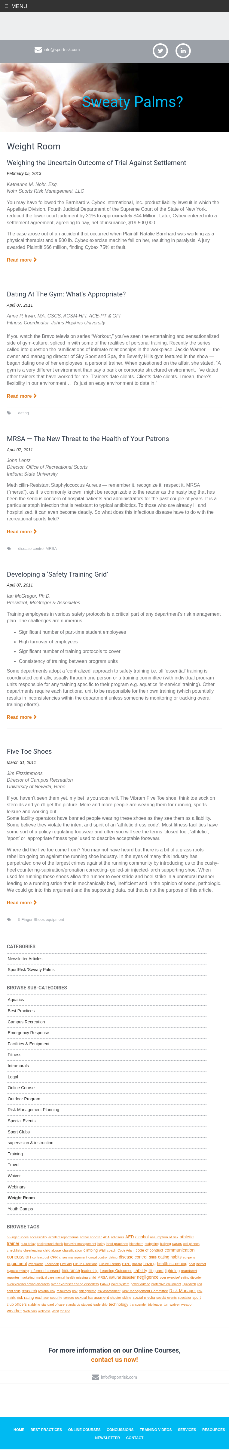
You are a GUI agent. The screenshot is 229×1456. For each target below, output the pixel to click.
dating (23, 419)
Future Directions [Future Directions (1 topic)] (85, 1271)
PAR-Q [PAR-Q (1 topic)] (105, 1291)
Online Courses (84, 1437)
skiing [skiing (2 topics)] (126, 1304)
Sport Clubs (19, 1138)
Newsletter (107, 1445)
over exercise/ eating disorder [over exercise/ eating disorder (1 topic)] (181, 1284)
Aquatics (16, 1006)
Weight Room (21, 1204)
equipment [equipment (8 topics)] (17, 1270)
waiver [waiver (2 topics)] (175, 1311)
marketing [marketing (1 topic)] (27, 1284)
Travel (13, 1171)
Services (187, 1437)
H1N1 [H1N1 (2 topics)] (126, 1271)
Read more (19, 266)
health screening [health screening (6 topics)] (172, 1270)
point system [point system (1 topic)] (120, 1291)
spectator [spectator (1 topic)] (184, 1304)
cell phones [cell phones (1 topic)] (191, 1250)
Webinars (17, 1193)
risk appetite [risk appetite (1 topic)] (87, 1297)
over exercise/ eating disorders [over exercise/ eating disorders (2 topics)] (75, 1291)
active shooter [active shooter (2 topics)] (91, 1244)
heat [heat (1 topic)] (192, 1271)
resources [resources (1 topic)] (63, 1297)
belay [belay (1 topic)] (101, 1250)
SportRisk (114, 27)
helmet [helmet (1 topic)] (201, 1271)
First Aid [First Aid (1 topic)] (66, 1271)
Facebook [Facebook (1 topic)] (52, 1271)
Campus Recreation (26, 1028)
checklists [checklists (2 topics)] (14, 1257)
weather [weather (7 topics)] (14, 1317)
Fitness (14, 1061)
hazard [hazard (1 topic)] (137, 1271)
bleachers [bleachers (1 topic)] (136, 1250)
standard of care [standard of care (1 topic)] (53, 1311)
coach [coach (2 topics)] (111, 1257)
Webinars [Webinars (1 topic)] (30, 1318)
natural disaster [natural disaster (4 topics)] (122, 1284)
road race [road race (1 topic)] (42, 1304)
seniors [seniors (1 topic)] (68, 1304)
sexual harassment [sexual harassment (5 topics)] (92, 1304)
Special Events (22, 1127)
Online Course (21, 1094)
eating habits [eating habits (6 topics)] (170, 1263)
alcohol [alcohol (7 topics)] (142, 1243)
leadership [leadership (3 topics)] (89, 1277)
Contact (135, 1445)
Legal (13, 1083)
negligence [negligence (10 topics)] (147, 1284)
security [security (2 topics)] (56, 1304)
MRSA (51, 555)
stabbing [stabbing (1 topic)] (34, 1311)
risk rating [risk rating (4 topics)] (25, 1304)
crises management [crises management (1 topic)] (73, 1264)
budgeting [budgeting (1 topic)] (152, 1250)
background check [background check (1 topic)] (50, 1250)
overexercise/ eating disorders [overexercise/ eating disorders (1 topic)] (28, 1291)
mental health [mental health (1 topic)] (65, 1284)
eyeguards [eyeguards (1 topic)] (35, 1271)
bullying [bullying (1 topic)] (165, 1250)
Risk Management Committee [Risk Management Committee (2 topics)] (145, 1297)
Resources (213, 1437)
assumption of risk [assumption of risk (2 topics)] (164, 1244)
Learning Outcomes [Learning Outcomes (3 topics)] (116, 1277)
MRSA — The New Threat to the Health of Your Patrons (94, 445)
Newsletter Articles (25, 965)
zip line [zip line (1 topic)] (65, 1318)
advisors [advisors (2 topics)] (117, 1244)
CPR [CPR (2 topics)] (54, 1264)
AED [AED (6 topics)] (129, 1243)
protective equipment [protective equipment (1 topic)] (166, 1291)
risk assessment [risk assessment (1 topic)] (108, 1297)
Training (15, 1160)
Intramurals (18, 1072)
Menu (19, 6)
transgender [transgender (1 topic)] (138, 1311)
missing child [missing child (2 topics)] (86, 1284)
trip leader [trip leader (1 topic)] (155, 1311)
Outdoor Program (24, 1105)
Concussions (120, 1437)
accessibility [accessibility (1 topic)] (38, 1244)
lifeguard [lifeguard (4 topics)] (155, 1277)
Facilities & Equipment (29, 1050)
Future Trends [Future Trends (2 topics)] (110, 1271)
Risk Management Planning (33, 1116)
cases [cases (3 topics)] (177, 1251)
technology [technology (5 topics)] (118, 1311)
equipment (55, 926)
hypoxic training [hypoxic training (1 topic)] (18, 1277)
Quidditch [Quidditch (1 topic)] (189, 1291)
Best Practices (21, 1017)
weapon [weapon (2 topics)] (187, 1311)
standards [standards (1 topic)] (73, 1311)
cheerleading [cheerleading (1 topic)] (32, 1257)
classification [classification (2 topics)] (72, 1257)
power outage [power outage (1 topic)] (140, 1291)
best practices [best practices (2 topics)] (117, 1250)
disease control (31, 555)
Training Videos (156, 1437)
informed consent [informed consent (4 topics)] (45, 1277)
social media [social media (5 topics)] (144, 1304)
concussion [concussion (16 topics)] (19, 1263)
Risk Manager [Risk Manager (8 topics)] (182, 1297)
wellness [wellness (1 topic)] (44, 1318)
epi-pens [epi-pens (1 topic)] (189, 1264)
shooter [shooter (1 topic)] (115, 1304)
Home (19, 1437)
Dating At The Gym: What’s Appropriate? (71, 301)
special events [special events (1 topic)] (166, 1304)
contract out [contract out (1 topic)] (40, 1264)
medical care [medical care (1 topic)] (45, 1284)
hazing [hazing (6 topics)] (149, 1270)
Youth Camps (20, 1215)
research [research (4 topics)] (29, 1297)
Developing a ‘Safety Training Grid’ (61, 581)
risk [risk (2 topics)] (75, 1297)
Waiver (14, 1182)
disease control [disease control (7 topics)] (133, 1263)
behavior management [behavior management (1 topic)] (80, 1250)
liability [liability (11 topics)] (140, 1277)
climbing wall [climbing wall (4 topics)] (94, 1257)
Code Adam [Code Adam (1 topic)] (126, 1257)
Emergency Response (28, 1039)
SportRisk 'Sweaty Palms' (32, 976)
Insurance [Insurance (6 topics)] (71, 1277)
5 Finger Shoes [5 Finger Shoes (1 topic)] (18, 1244)
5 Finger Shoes (31, 926)
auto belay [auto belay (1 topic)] (28, 1250)
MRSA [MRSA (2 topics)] (102, 1284)
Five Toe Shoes (31, 758)
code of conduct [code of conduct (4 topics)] (149, 1257)
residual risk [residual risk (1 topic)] (46, 1297)
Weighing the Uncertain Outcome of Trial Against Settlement (103, 169)
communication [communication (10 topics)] (179, 1257)
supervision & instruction (30, 1149)
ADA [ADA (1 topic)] (106, 1244)
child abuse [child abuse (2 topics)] (52, 1257)
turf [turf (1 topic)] (166, 1311)
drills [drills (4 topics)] (153, 1263)
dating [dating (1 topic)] (113, 1264)
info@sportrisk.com (62, 56)
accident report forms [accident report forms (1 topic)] (63, 1244)
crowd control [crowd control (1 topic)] (97, 1264)
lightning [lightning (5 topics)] (172, 1277)
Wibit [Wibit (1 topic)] (55, 1318)
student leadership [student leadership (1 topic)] (94, 1311)
